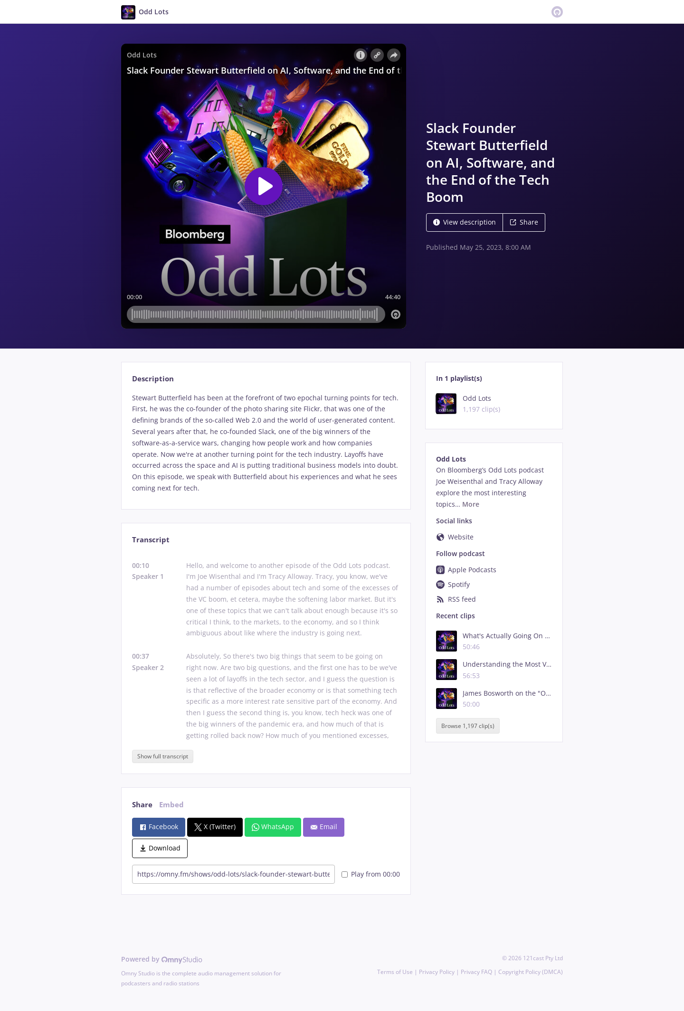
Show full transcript (162, 756)
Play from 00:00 (371, 874)
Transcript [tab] (151, 540)
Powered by (161, 959)
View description (464, 222)
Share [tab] (142, 805)
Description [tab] (153, 379)
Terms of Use (395, 972)
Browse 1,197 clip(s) (467, 726)
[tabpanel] (265, 443)
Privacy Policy (437, 972)
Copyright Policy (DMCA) (530, 972)
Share (524, 222)
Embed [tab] (171, 805)
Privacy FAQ (476, 972)
